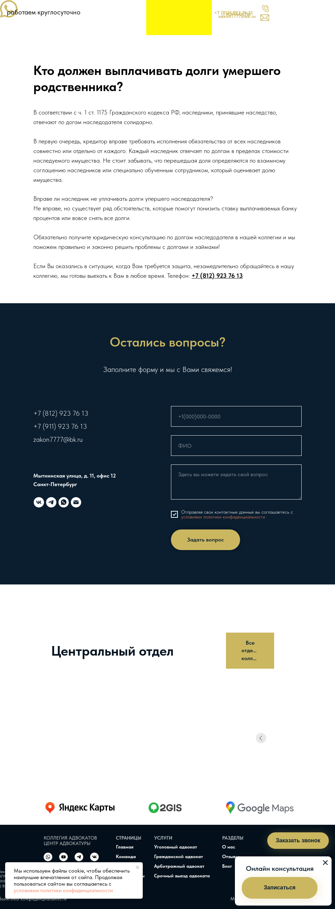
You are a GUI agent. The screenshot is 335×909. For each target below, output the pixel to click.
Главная (124, 847)
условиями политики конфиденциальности (63, 890)
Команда (126, 856)
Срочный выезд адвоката (182, 875)
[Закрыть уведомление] (137, 867)
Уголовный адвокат (175, 847)
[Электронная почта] (76, 502)
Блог (227, 866)
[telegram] (51, 502)
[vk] (39, 502)
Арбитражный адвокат (179, 866)
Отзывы (230, 856)
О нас (228, 847)
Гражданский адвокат (178, 856)
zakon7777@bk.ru (58, 439)
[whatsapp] (63, 502)
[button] (279, 888)
